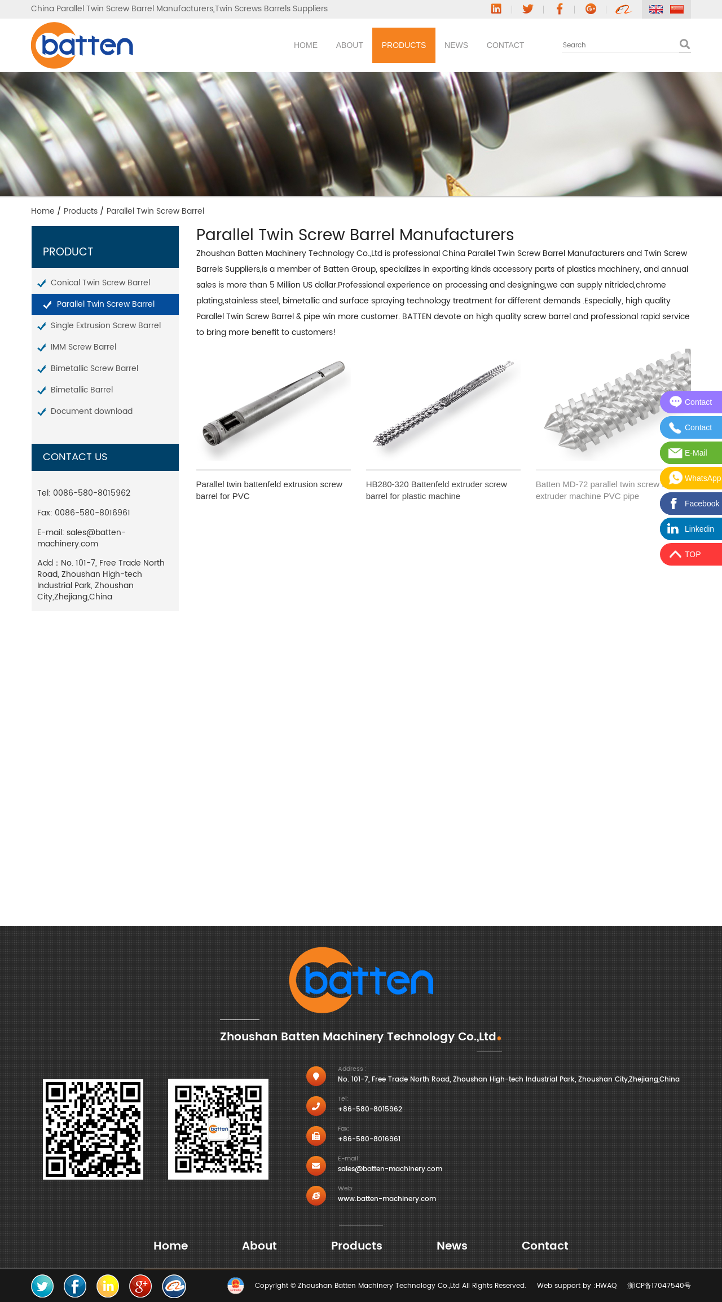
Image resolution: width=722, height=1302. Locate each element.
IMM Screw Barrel (83, 347)
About (275, 45)
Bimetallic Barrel (82, 389)
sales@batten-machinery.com (81, 538)
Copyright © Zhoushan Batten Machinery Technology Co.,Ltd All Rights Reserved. (390, 1286)
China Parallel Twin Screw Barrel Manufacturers (122, 9)
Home (211, 45)
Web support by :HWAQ (577, 1286)
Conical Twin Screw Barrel (100, 282)
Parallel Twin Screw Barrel (106, 304)
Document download (92, 411)
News (425, 45)
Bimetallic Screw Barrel (94, 368)
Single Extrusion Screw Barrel (106, 325)
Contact (495, 45)
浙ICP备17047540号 (659, 1286)
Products (351, 45)
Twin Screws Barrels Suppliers (271, 9)
